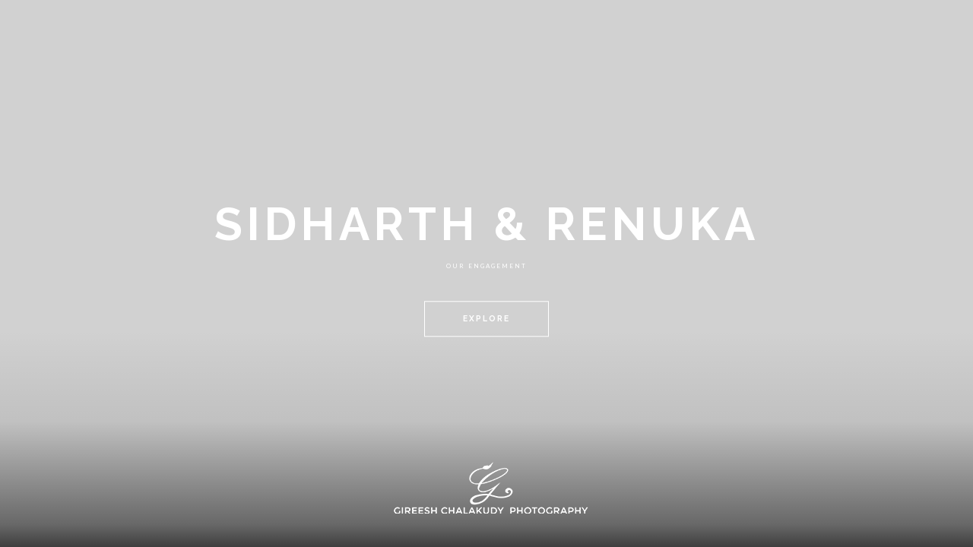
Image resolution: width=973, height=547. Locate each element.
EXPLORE (486, 318)
